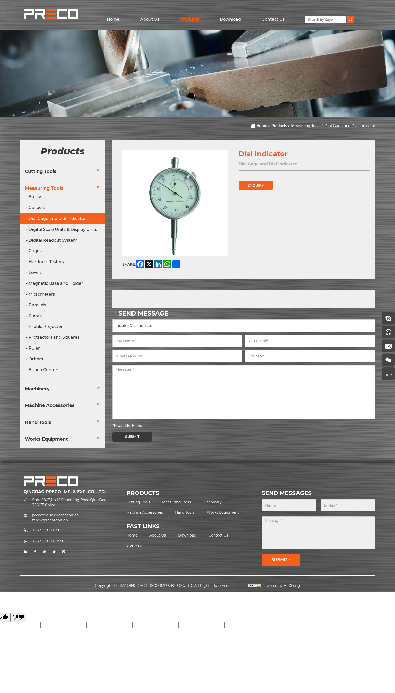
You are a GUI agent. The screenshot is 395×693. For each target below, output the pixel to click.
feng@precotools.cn (50, 520)
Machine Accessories (50, 405)
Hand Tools (38, 422)
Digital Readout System (53, 240)
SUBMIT (132, 436)
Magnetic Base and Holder (56, 283)
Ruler (34, 348)
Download (230, 19)
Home (113, 19)
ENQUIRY (255, 185)
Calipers (37, 207)
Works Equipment (46, 439)
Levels (35, 272)
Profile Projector (46, 326)
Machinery (37, 389)
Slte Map (134, 545)
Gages (35, 250)
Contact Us (273, 19)
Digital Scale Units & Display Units (63, 229)
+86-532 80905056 (48, 530)
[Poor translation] (18, 617)
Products (189, 19)
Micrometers (42, 294)
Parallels (37, 305)
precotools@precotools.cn (55, 515)
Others (36, 359)
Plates (35, 315)
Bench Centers (44, 369)
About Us (149, 19)
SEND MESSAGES (287, 493)
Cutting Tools (40, 171)
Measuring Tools (305, 126)
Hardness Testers (46, 261)
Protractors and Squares (54, 337)
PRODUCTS (142, 493)
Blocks (35, 196)
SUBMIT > (281, 559)
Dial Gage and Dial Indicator (350, 126)
